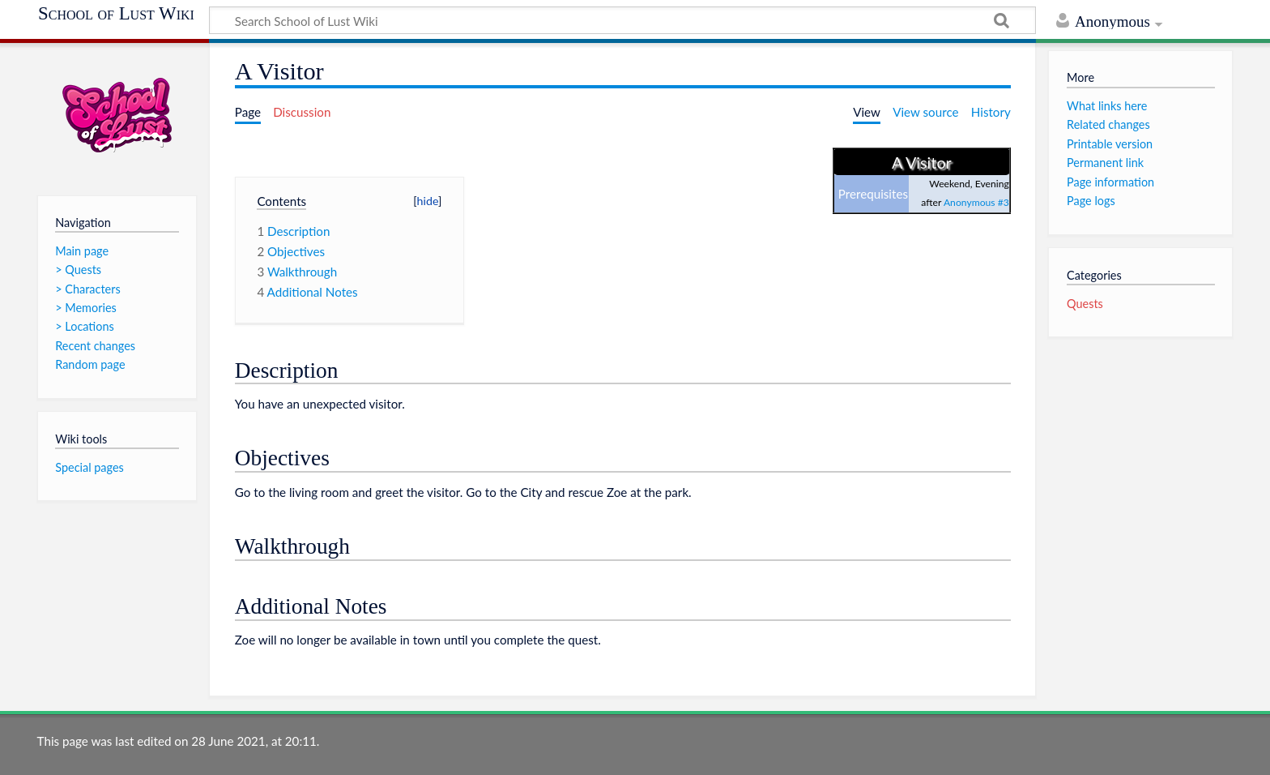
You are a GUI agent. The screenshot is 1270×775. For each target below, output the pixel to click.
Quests (1085, 303)
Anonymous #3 (976, 202)
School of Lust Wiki (116, 13)
